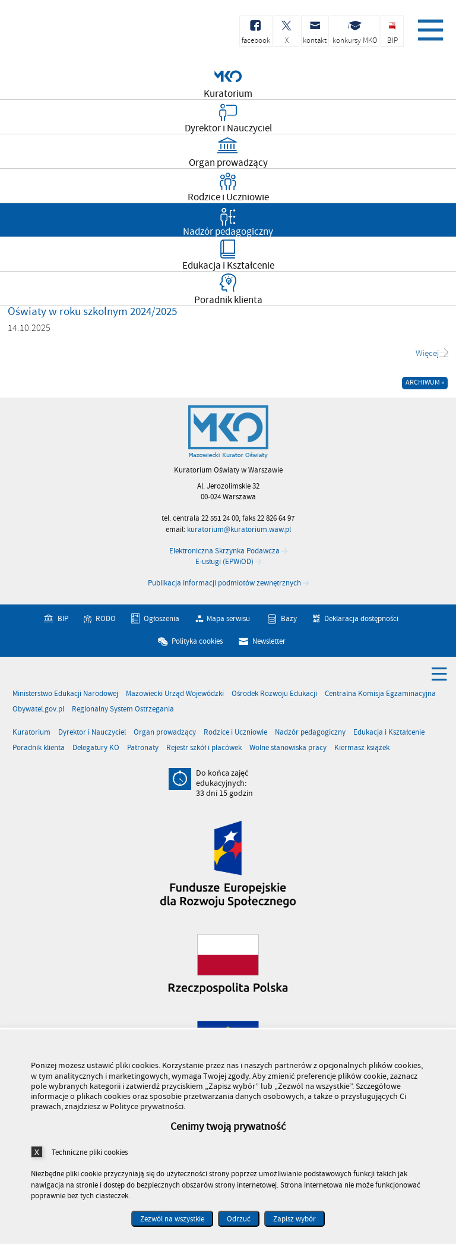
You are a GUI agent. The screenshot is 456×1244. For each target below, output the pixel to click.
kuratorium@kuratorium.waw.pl (239, 529)
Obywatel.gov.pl (38, 709)
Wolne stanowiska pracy (288, 748)
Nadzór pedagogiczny (310, 732)
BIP (63, 618)
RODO (106, 618)
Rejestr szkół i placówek (204, 748)
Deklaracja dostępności (361, 618)
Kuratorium (31, 732)
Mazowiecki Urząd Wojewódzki (175, 694)
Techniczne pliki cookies (90, 1152)
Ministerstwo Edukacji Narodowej (65, 694)
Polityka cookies (197, 641)
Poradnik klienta (38, 748)
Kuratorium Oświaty (71, 34)
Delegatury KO (95, 748)
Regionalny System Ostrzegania (123, 709)
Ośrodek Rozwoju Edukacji (274, 694)
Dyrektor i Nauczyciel (92, 732)
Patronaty (143, 748)
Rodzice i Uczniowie (235, 732)
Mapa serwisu (228, 618)
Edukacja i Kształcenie (389, 732)
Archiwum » (425, 382)
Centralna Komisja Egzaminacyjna (380, 694)
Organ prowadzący (165, 732)
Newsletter (269, 641)
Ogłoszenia (161, 618)
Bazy (289, 618)
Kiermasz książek (362, 748)
